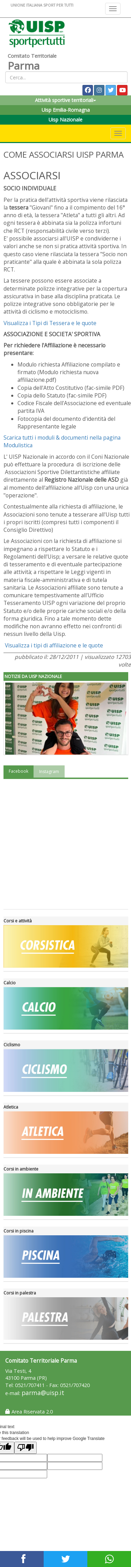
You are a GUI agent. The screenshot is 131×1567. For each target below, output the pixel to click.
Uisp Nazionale (65, 119)
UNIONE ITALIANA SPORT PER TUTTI (41, 5)
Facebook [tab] (18, 771)
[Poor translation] (25, 1448)
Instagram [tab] (49, 771)
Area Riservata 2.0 (29, 1411)
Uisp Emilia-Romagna (66, 110)
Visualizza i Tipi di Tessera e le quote (49, 323)
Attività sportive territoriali (65, 100)
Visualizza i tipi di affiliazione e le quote (54, 645)
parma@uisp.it (43, 1393)
